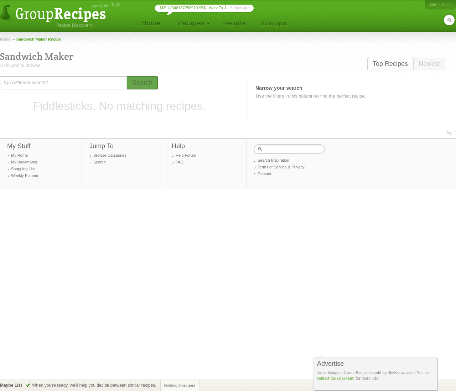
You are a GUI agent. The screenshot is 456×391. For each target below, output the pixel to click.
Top (449, 132)
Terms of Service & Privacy (281, 167)
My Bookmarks (24, 162)
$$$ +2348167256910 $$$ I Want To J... (194, 8)
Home (5, 39)
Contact (264, 174)
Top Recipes (390, 63)
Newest (429, 63)
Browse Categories (109, 155)
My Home (19, 155)
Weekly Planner (24, 175)
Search (99, 162)
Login (447, 4)
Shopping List (23, 169)
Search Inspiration (273, 160)
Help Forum (186, 155)
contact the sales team (335, 378)
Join (432, 4)
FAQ (179, 162)
